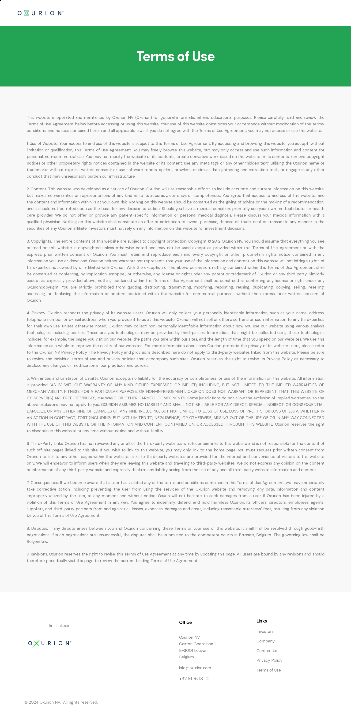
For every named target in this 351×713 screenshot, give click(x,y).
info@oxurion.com (195, 667)
